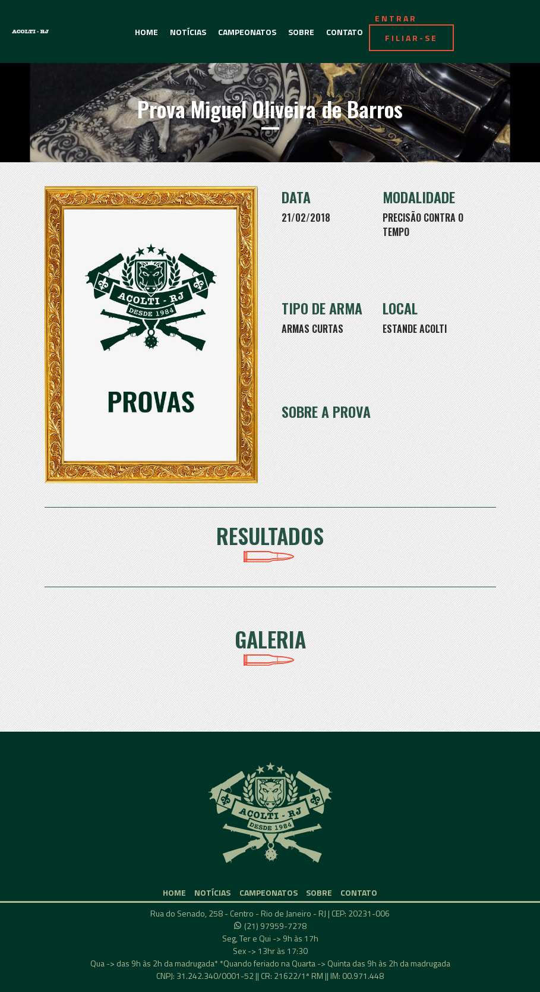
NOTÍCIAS (188, 32)
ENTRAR (396, 18)
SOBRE (301, 32)
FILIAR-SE (411, 38)
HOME (146, 32)
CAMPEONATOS (247, 32)
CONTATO (344, 32)
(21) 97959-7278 (275, 925)
